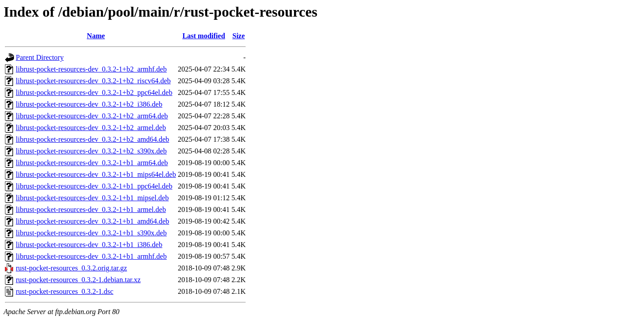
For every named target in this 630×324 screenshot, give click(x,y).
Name (96, 36)
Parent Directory (40, 57)
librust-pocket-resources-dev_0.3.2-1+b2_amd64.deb (92, 139)
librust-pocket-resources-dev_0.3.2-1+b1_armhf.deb (91, 256)
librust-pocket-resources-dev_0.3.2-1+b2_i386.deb (89, 104)
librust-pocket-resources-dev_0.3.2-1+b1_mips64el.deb (96, 174)
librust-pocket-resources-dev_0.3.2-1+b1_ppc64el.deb (94, 186)
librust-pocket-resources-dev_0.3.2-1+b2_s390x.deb (91, 151)
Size (238, 36)
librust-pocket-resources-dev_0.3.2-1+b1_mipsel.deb (92, 198)
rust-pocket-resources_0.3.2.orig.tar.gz (71, 268)
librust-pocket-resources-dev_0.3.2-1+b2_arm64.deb (92, 116)
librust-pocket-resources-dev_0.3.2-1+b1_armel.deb (91, 209)
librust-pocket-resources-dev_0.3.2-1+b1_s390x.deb (91, 233)
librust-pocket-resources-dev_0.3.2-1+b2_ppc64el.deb (94, 92)
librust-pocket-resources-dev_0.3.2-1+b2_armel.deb (91, 127)
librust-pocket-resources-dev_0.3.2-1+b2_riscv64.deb (93, 81)
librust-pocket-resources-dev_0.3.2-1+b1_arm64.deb (92, 162)
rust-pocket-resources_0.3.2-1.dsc (64, 291)
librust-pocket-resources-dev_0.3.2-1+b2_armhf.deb (91, 69)
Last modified (203, 36)
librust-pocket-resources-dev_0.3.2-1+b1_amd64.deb (92, 221)
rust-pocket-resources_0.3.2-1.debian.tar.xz (78, 280)
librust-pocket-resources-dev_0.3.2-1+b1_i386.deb (89, 244)
